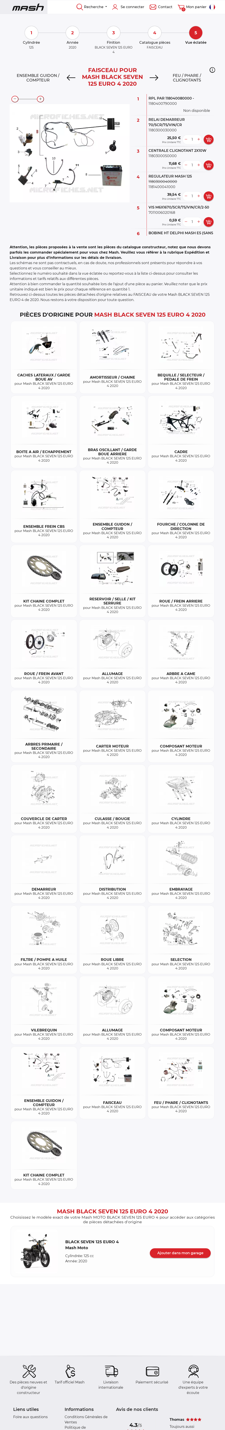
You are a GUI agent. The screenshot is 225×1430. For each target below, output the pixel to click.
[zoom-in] (40, 99)
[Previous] (71, 77)
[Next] (154, 77)
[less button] (186, 139)
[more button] (198, 139)
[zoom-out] (14, 99)
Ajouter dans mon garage (180, 1253)
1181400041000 (162, 187)
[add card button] (209, 139)
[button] (212, 70)
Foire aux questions (30, 1417)
